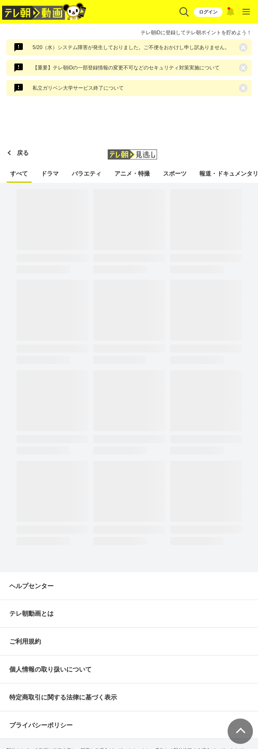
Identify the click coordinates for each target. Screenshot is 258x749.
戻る (23, 152)
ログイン (208, 11)
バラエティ (86, 173)
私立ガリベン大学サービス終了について (78, 88)
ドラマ (50, 173)
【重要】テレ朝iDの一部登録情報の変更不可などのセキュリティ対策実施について (126, 68)
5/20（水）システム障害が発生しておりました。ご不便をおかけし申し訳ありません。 (131, 47)
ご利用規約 (25, 641)
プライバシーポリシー (41, 725)
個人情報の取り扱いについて (50, 669)
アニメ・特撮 (132, 173)
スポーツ (175, 173)
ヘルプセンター (31, 585)
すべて (19, 173)
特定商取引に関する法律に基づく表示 (63, 697)
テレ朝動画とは (31, 613)
